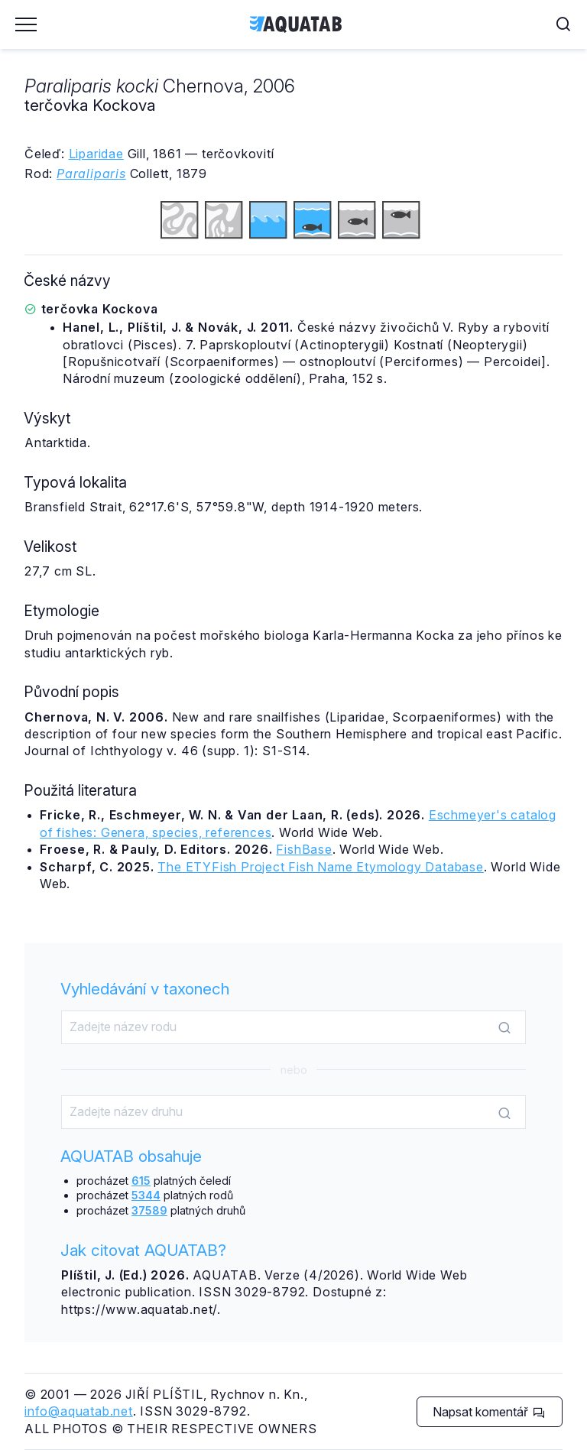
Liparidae (96, 153)
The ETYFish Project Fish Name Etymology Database (320, 866)
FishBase (304, 849)
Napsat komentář (489, 1411)
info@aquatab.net (78, 1411)
